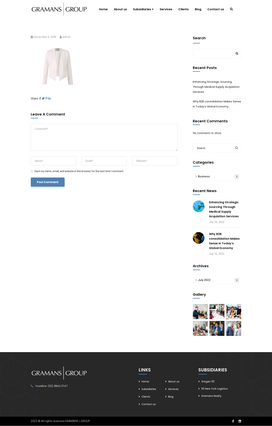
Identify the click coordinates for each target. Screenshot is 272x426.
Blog (170, 396)
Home (145, 381)
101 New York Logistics (214, 388)
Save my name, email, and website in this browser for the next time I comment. (79, 171)
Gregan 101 (207, 381)
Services (173, 389)
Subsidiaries (148, 389)
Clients (145, 396)
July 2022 (218, 280)
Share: (35, 98)
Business (218, 176)
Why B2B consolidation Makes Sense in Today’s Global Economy (217, 103)
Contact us (148, 404)
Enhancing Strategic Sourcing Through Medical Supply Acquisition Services (216, 87)
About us (173, 381)
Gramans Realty (211, 396)
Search (199, 38)
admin (66, 37)
